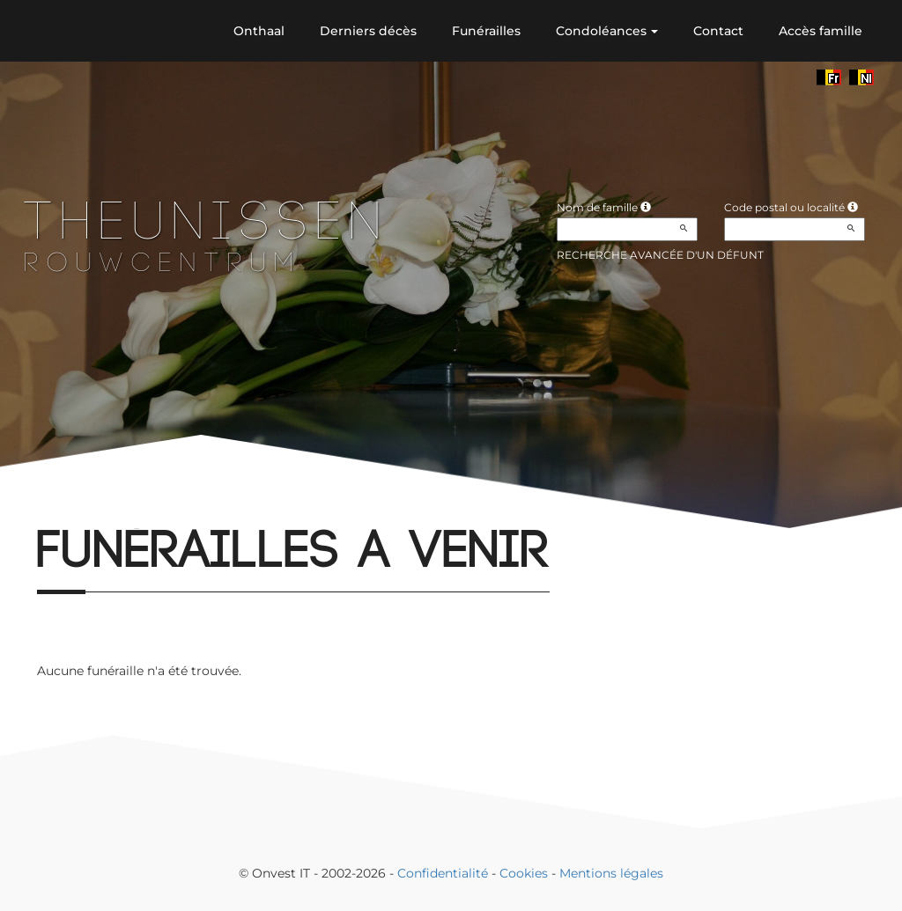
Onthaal (259, 31)
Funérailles (486, 31)
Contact (718, 31)
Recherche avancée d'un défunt (660, 254)
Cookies (523, 873)
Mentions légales (611, 873)
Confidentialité (442, 873)
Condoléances (607, 31)
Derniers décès (368, 31)
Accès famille (820, 31)
